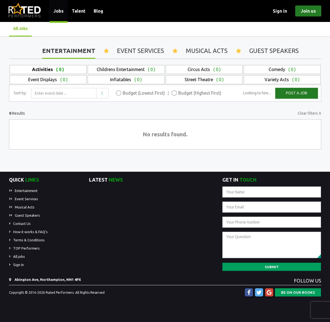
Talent (78, 11)
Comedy (282, 69)
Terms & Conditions (29, 240)
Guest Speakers (274, 50)
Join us (308, 11)
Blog (98, 11)
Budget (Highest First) (199, 93)
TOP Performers (26, 248)
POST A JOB (296, 93)
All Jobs (20, 28)
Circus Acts (204, 69)
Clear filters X (309, 113)
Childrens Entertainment (126, 69)
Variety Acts (282, 79)
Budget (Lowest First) (144, 93)
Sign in (280, 11)
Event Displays (48, 79)
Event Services (140, 50)
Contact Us (22, 223)
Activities (48, 69)
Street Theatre (204, 79)
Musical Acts (207, 50)
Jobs (58, 11)
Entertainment (68, 50)
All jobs (19, 256)
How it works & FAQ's (30, 232)
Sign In (18, 265)
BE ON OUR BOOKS (298, 292)
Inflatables (126, 79)
